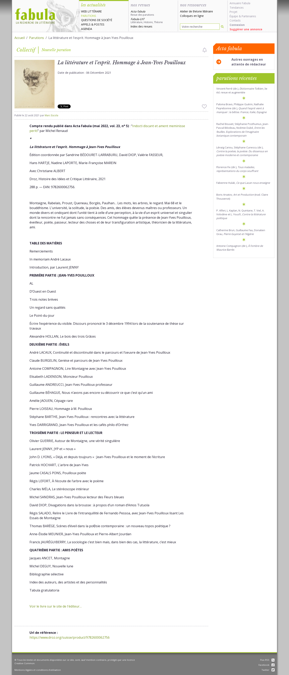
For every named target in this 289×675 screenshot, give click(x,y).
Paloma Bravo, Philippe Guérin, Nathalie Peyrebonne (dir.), (241, 108)
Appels (86, 24)
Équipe (234, 16)
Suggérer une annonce (246, 29)
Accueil (19, 38)
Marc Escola (51, 115)
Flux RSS (267, 659)
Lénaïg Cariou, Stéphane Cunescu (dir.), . (242, 151)
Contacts (235, 20)
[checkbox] (205, 50)
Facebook (266, 664)
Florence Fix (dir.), (237, 169)
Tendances (237, 7)
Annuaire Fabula (240, 3)
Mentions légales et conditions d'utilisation (37, 669)
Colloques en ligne (192, 16)
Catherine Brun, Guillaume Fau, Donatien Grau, (240, 232)
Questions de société (96, 20)
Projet (233, 12)
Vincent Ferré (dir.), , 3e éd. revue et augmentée (241, 90)
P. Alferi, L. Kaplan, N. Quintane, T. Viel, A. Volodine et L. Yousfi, (241, 214)
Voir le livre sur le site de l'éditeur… (56, 606)
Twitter (268, 669)
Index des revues (141, 26)
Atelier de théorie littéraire (196, 11)
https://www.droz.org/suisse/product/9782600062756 (70, 637)
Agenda (86, 29)
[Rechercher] (222, 26)
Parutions (88, 16)
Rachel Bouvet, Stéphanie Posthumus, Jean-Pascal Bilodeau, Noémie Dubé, (242, 129)
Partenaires (249, 16)
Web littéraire (91, 11)
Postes (99, 24)
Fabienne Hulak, (243, 183)
